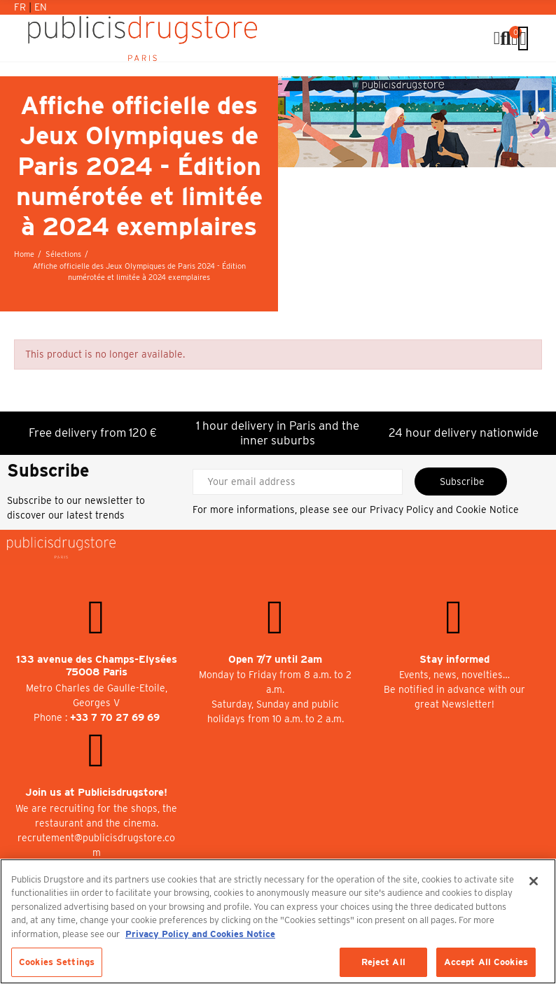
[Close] (533, 881)
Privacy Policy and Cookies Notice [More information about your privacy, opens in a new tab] (200, 934)
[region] (278, 921)
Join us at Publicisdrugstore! (96, 792)
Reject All (383, 962)
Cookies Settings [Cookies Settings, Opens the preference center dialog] (57, 962)
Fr (21, 7)
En (40, 7)
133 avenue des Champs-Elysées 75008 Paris (96, 666)
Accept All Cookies (486, 962)
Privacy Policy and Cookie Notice (444, 509)
